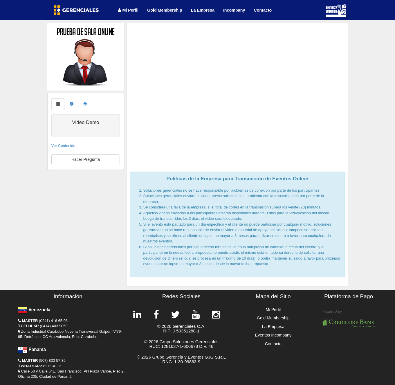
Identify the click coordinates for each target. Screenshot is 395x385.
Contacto (263, 10)
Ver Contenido (63, 145)
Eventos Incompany (273, 335)
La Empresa (202, 10)
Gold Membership (164, 10)
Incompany (234, 10)
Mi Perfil (128, 10)
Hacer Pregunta (85, 159)
